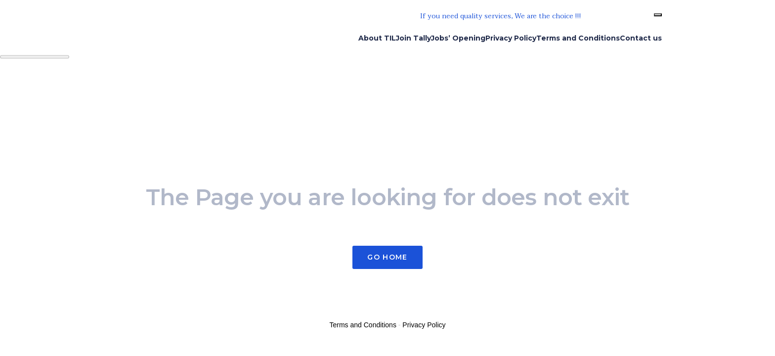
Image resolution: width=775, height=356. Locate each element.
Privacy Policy (423, 325)
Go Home (387, 257)
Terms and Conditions (363, 325)
